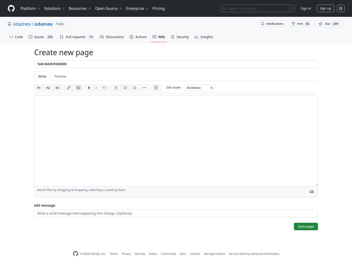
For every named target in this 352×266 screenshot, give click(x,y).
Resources (80, 8)
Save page (306, 226)
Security (140, 254)
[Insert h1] (39, 88)
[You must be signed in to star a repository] (329, 24)
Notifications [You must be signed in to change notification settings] (272, 24)
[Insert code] (104, 88)
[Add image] (78, 88)
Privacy (126, 254)
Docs (183, 254)
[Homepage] (11, 8)
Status (153, 254)
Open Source (108, 8)
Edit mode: (174, 88)
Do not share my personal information (254, 254)
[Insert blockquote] (134, 88)
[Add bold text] (89, 88)
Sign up (325, 8)
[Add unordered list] (115, 88)
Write (42, 76)
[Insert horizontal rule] (144, 88)
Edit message (44, 205)
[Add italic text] (96, 88)
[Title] (176, 64)
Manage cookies (214, 254)
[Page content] (176, 140)
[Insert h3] (57, 88)
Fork (301, 24)
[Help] (156, 88)
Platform (30, 8)
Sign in (306, 8)
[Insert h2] (48, 88)
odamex (22, 24)
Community (168, 254)
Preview (60, 76)
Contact (195, 254)
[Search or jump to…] (258, 8)
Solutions (54, 8)
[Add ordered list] (125, 88)
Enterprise (137, 8)
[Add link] (68, 88)
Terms (114, 254)
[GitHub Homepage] (75, 254)
